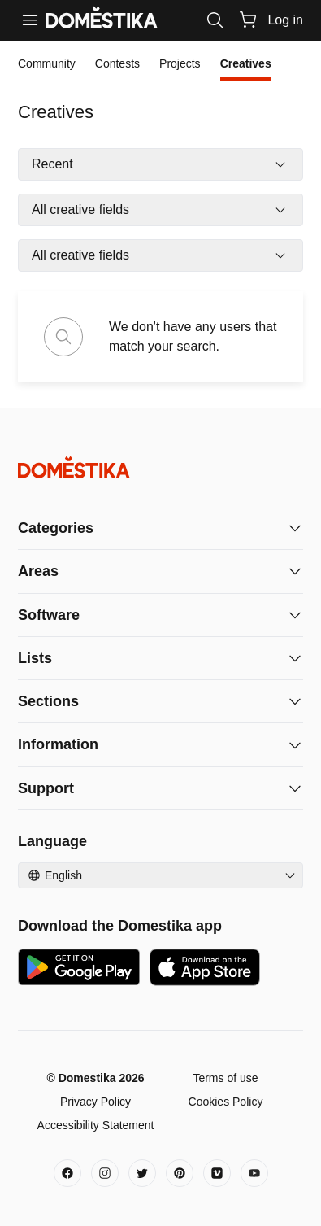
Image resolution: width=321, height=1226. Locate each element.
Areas (38, 571)
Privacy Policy (95, 1101)
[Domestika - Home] (160, 467)
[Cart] (248, 20)
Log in (285, 20)
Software (49, 615)
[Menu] (30, 20)
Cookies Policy (226, 1101)
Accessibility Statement (95, 1125)
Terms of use (225, 1077)
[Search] (215, 20)
